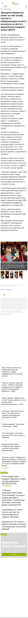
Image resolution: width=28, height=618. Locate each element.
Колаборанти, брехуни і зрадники (14, 544)
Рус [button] (5, 6)
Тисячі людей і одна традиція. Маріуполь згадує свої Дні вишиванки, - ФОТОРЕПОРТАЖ (14, 480)
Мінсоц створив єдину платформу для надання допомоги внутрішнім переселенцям (11, 447)
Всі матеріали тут (14, 554)
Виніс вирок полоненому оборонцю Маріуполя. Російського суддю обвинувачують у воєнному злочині (12, 372)
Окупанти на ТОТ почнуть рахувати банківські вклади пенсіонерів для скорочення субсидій (14, 525)
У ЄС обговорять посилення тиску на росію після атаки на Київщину (13, 435)
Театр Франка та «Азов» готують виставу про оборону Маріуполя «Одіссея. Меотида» (12, 513)
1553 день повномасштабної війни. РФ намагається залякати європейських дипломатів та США (13, 414)
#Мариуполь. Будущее (6, 289)
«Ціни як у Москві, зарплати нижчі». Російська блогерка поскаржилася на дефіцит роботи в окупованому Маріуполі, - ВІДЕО (12, 387)
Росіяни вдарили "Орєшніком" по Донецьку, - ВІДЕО (13, 425)
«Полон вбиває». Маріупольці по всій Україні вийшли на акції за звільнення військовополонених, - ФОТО (14, 401)
